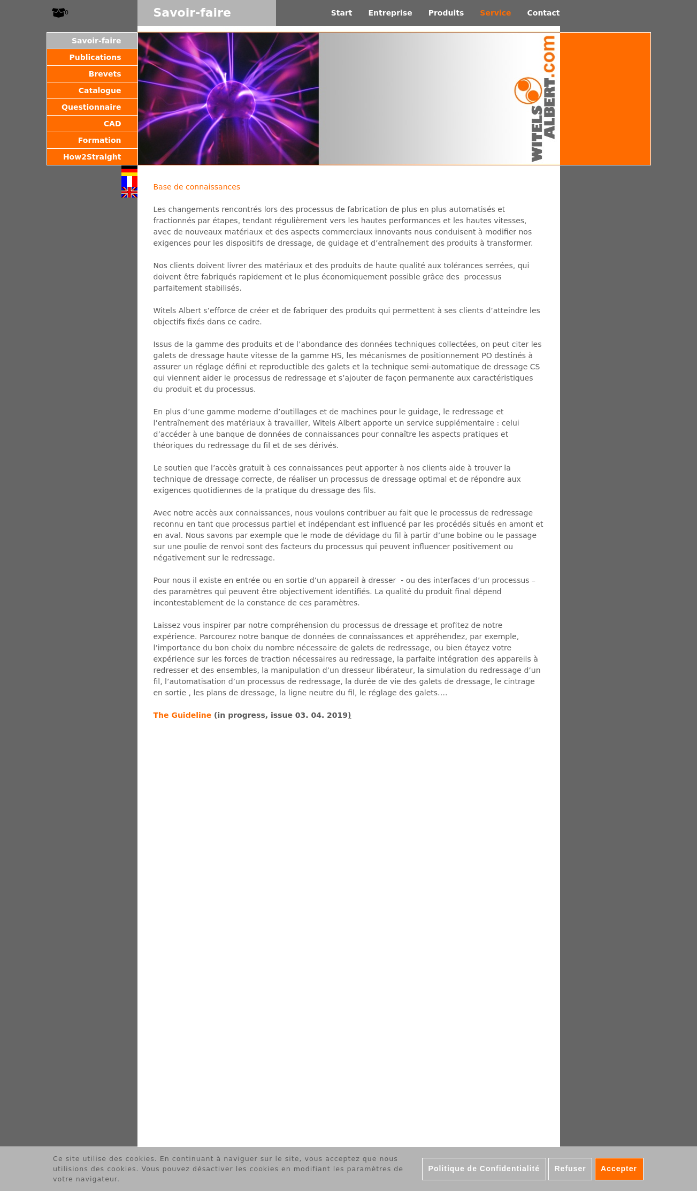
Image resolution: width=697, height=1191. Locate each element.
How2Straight (92, 157)
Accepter (619, 1168)
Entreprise (390, 13)
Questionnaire (91, 107)
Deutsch (129, 170)
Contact (543, 13)
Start (342, 13)
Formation (99, 140)
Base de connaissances (197, 187)
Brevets (105, 74)
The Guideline (183, 715)
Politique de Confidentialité (484, 1168)
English (129, 192)
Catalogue (100, 90)
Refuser (570, 1168)
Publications (95, 57)
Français (129, 181)
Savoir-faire (96, 40)
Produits (446, 13)
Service (495, 13)
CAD (112, 123)
